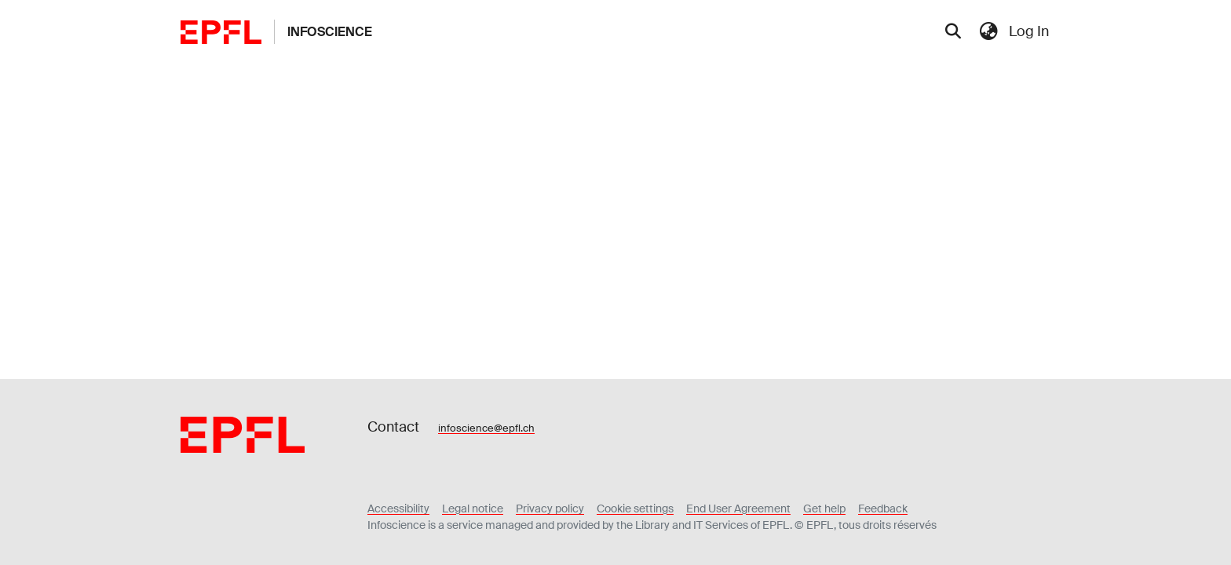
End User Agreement (738, 508)
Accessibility (398, 508)
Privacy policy (550, 508)
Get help (824, 508)
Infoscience (329, 32)
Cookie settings (635, 508)
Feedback (883, 508)
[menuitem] (988, 31)
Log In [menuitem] (1029, 31)
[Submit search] (953, 32)
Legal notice (472, 508)
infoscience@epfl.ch (486, 428)
